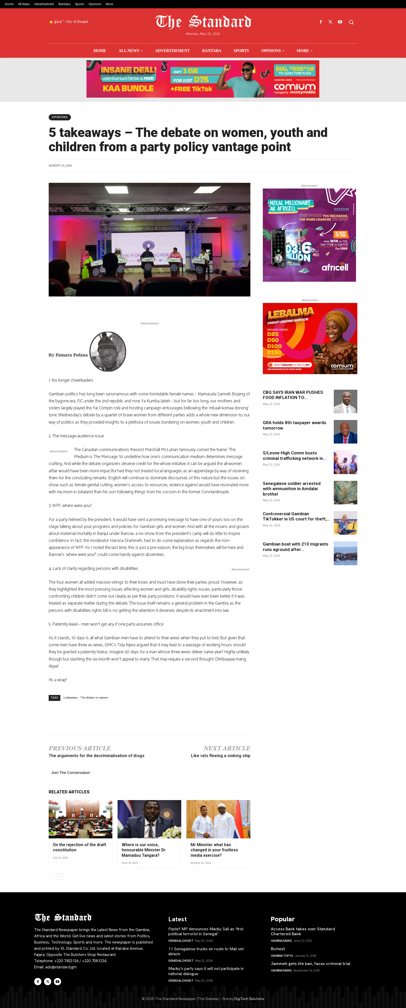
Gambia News (281, 940)
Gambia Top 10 (282, 955)
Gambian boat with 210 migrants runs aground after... (295, 546)
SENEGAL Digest (180, 940)
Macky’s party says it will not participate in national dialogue (206, 970)
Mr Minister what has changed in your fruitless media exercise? (213, 849)
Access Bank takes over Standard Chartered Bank (303, 930)
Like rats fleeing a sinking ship (220, 755)
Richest (278, 948)
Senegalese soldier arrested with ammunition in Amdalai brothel (292, 489)
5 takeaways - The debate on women (85, 697)
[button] (351, 22)
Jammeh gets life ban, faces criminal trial (310, 963)
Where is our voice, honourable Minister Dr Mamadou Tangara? (143, 849)
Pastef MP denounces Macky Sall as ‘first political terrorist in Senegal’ (205, 930)
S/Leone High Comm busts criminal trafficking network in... (294, 455)
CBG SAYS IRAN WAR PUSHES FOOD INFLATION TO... (293, 395)
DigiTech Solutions (249, 998)
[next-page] (60, 875)
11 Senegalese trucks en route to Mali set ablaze (206, 950)
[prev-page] (52, 875)
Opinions (60, 117)
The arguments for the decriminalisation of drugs (96, 755)
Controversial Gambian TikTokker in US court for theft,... (296, 516)
